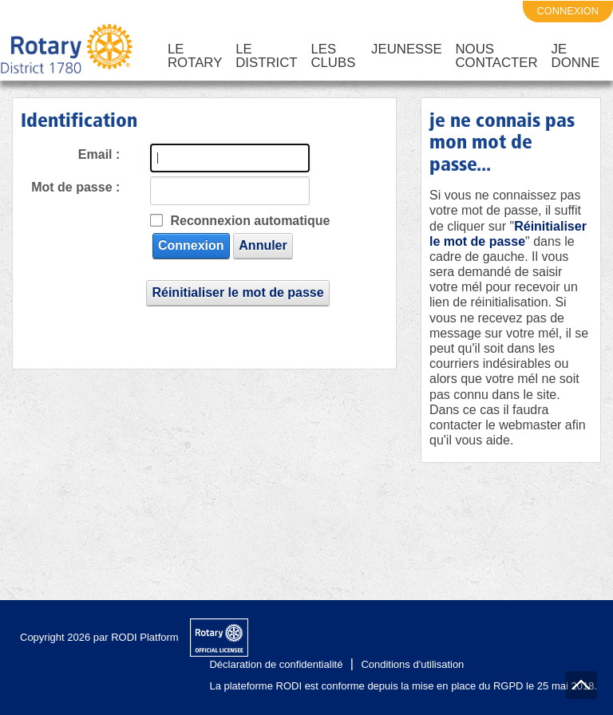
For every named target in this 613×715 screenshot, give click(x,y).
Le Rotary (195, 56)
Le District (266, 56)
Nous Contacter (496, 56)
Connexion (185, 245)
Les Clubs (332, 56)
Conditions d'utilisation (412, 664)
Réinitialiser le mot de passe (237, 292)
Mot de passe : (75, 187)
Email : (99, 154)
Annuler (257, 245)
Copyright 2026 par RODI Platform (99, 637)
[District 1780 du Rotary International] (66, 49)
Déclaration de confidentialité (275, 664)
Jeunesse (406, 49)
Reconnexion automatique (250, 220)
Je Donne (576, 56)
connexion (568, 11)
